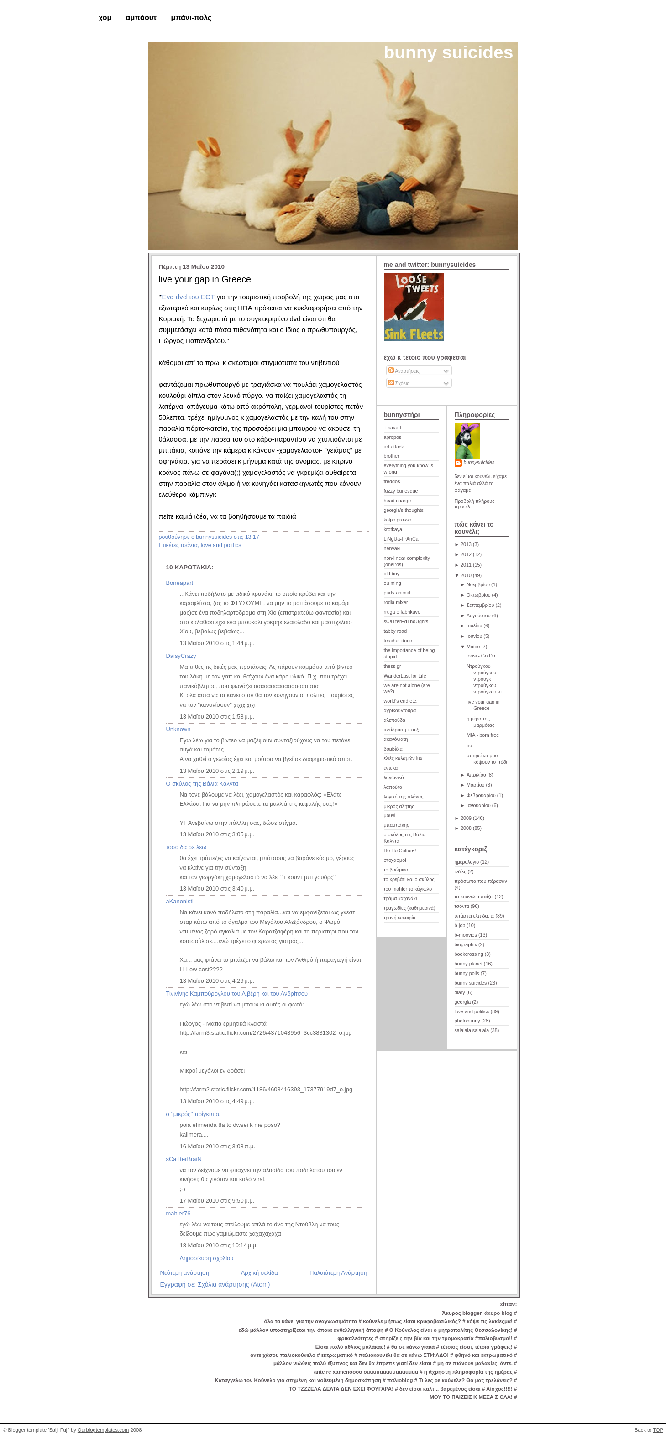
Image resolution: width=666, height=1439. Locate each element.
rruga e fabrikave (402, 612)
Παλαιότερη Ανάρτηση (338, 1272)
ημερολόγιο (467, 862)
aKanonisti (180, 901)
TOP (658, 1430)
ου (469, 745)
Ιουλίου (474, 625)
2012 (466, 554)
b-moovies (466, 935)
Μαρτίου (476, 784)
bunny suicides (448, 52)
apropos (393, 437)
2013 (466, 544)
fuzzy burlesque (401, 491)
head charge (397, 500)
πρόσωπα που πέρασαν (481, 881)
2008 (466, 828)
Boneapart (180, 582)
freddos (392, 481)
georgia (463, 1002)
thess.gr (392, 666)
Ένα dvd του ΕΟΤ (188, 297)
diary (460, 992)
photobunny (467, 1020)
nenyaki (392, 548)
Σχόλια (399, 383)
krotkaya (393, 529)
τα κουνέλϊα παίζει (474, 896)
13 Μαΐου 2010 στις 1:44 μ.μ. (217, 643)
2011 (466, 565)
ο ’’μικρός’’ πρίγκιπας (193, 1114)
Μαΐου (473, 646)
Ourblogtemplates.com (103, 1430)
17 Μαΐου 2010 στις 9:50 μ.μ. (217, 1200)
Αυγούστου (479, 615)
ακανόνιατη (396, 739)
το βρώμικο (396, 869)
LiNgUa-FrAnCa (401, 539)
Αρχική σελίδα (259, 1272)
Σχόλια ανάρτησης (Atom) (234, 1284)
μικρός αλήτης (399, 806)
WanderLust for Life (405, 675)
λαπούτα (393, 787)
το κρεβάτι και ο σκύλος (409, 879)
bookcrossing (469, 954)
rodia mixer (396, 602)
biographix (466, 944)
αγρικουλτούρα (400, 710)
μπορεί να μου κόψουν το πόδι (487, 759)
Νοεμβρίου (478, 584)
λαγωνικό (394, 777)
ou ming (392, 583)
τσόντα (189, 545)
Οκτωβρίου (479, 595)
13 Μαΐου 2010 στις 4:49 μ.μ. (217, 1101)
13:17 (252, 537)
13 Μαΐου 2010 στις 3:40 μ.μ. (217, 888)
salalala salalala (472, 1030)
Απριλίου (476, 774)
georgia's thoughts (404, 510)
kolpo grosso (398, 519)
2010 (466, 575)
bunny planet (468, 963)
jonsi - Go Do (481, 655)
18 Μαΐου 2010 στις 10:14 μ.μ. (219, 1245)
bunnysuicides (479, 462)
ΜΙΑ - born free (483, 735)
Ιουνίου (474, 636)
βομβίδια (393, 748)
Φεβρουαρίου (481, 795)
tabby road (395, 631)
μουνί (390, 815)
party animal (397, 592)
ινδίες (461, 871)
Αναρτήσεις (404, 371)
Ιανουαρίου (479, 805)
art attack (394, 446)
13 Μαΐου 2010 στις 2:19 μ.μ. (217, 770)
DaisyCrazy (181, 655)
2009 (466, 818)
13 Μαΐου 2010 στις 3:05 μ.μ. (217, 834)
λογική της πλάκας (404, 796)
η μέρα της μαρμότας (480, 722)
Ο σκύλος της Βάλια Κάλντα (202, 783)
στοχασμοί (395, 860)
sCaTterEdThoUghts (406, 621)
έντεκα (391, 768)
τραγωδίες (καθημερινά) (409, 908)
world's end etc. (401, 701)
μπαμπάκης (396, 825)
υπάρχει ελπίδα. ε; (474, 915)
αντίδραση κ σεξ (401, 729)
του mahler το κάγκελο (408, 889)
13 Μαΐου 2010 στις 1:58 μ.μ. (217, 716)
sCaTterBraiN (184, 1159)
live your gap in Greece (205, 279)
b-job (460, 925)
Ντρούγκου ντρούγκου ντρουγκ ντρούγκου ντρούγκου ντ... (486, 678)
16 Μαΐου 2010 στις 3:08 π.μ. (218, 1146)
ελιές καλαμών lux (403, 758)
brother (391, 456)
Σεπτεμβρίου (480, 605)
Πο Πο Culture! (400, 850)
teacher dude (398, 640)
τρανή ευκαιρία (400, 917)
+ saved (392, 427)
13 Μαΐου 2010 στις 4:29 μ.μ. (217, 980)
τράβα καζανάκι (400, 898)
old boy (392, 573)
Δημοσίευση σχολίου (207, 1258)
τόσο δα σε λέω (186, 847)
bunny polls (467, 973)
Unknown (178, 729)
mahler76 (178, 1213)
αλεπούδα (395, 720)
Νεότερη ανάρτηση (185, 1272)
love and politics (221, 545)
